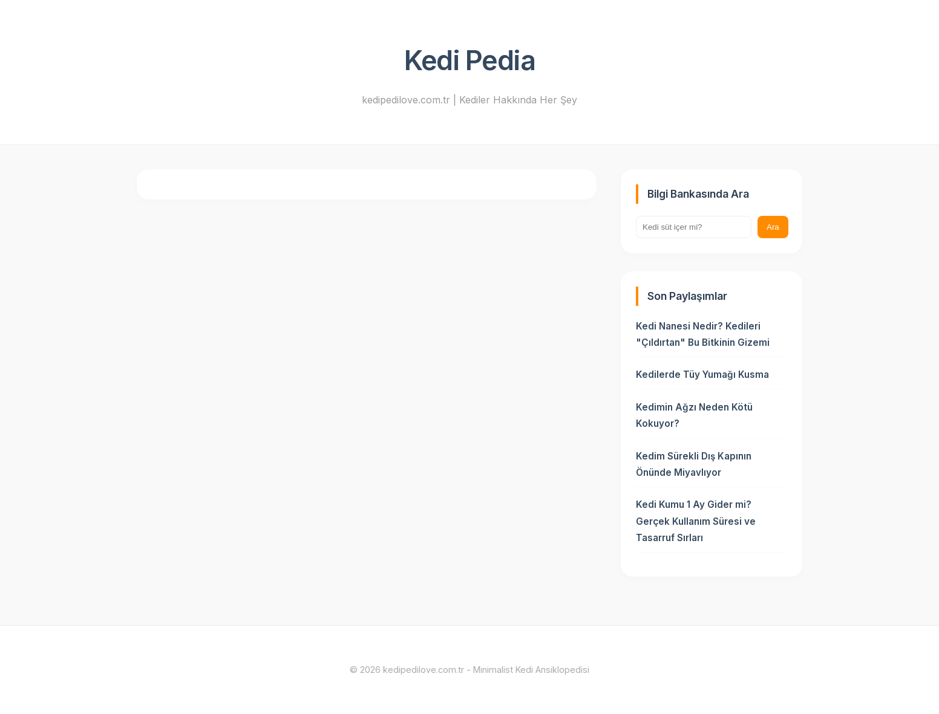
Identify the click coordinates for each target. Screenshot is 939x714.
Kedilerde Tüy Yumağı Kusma (702, 374)
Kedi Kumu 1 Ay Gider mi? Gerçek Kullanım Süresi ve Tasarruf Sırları (696, 521)
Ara (773, 227)
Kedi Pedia (469, 60)
